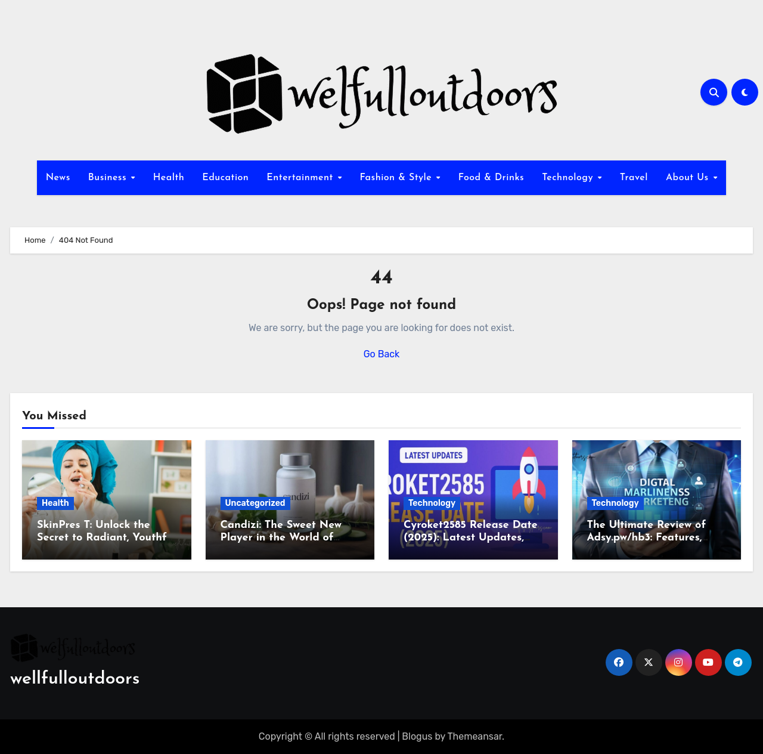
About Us (689, 178)
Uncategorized (255, 503)
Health (168, 178)
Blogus (417, 736)
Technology (569, 178)
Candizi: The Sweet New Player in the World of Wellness (281, 538)
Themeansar (475, 736)
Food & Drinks (491, 178)
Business (109, 178)
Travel (634, 178)
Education (225, 178)
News (58, 178)
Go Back (382, 354)
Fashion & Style (397, 178)
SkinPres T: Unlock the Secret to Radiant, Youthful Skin (106, 538)
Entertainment (301, 178)
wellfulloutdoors (74, 679)
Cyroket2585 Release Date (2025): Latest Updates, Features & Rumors (471, 538)
